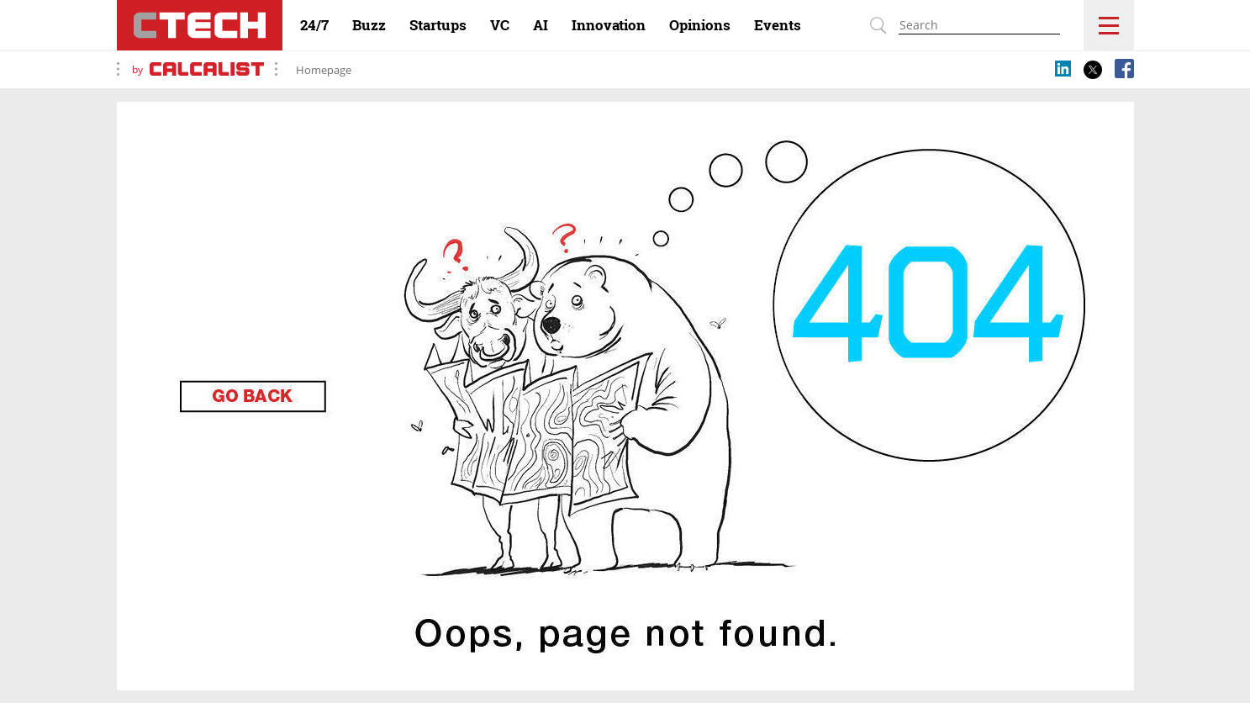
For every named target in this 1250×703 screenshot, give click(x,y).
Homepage (323, 69)
